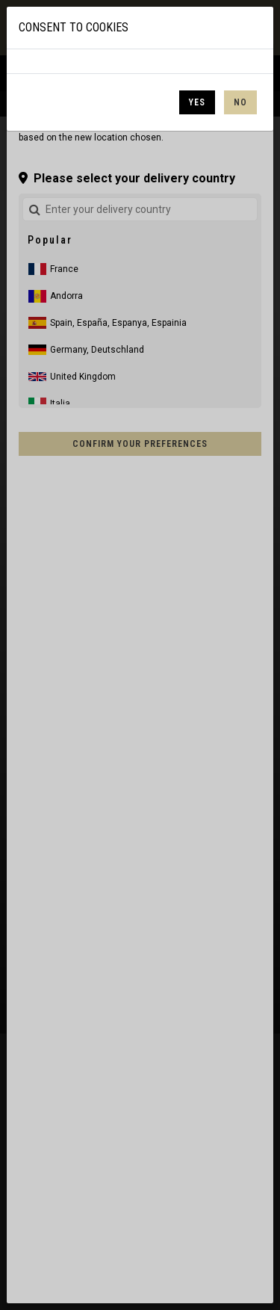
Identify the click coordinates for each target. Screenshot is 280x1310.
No (240, 102)
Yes (197, 102)
